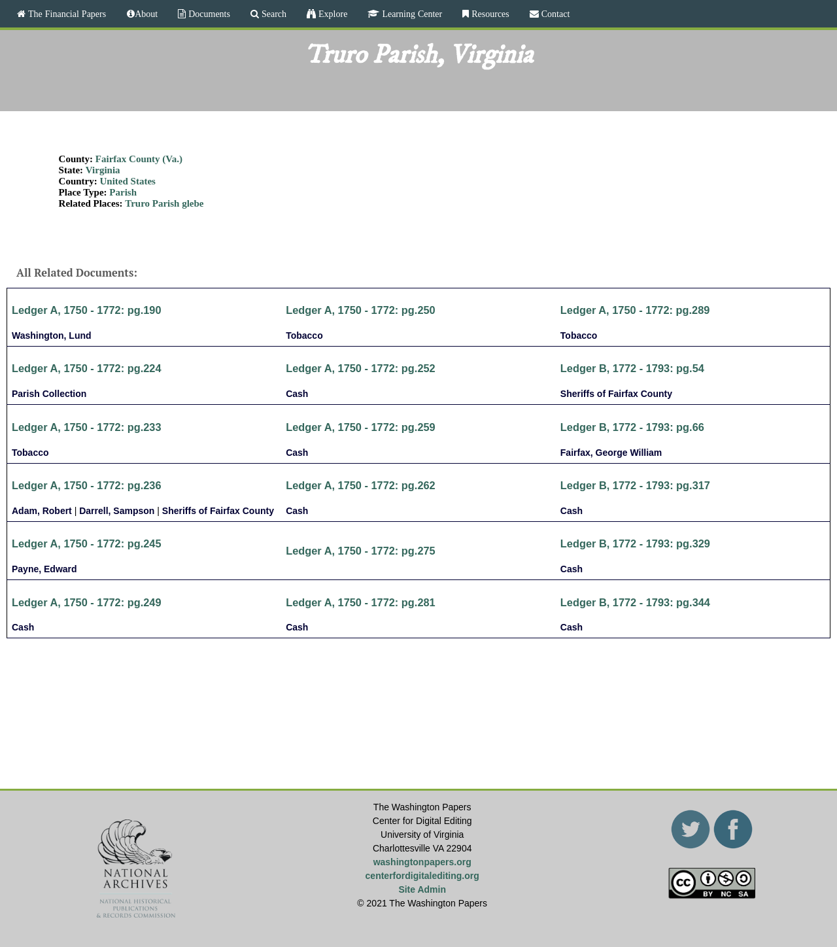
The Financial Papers (66, 13)
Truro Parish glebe (164, 203)
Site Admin (422, 889)
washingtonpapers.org (422, 862)
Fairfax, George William (611, 452)
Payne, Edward (44, 569)
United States (128, 181)
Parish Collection (49, 393)
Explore (331, 13)
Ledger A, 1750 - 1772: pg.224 (87, 368)
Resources (489, 13)
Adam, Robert (42, 511)
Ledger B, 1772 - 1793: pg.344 (635, 602)
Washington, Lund (52, 335)
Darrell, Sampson (116, 511)
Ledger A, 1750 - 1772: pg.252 (361, 368)
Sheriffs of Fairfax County (616, 393)
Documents (208, 13)
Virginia (103, 170)
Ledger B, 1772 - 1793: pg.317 (635, 485)
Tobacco (304, 335)
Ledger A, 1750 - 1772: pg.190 (87, 310)
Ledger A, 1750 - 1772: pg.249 (87, 602)
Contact (554, 13)
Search (272, 13)
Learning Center (410, 13)
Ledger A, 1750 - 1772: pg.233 (87, 427)
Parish (123, 192)
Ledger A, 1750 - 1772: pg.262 (361, 485)
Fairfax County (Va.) (138, 159)
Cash (297, 393)
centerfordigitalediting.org (422, 875)
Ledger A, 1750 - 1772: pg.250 (361, 310)
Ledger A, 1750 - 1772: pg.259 (361, 427)
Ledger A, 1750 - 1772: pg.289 (635, 310)
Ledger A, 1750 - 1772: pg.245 (87, 543)
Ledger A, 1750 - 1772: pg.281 (361, 602)
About (146, 13)
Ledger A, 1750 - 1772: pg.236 (87, 485)
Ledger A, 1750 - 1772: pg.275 (361, 551)
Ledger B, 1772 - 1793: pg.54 (632, 368)
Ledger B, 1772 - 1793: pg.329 (635, 543)
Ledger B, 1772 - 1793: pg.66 (632, 427)
